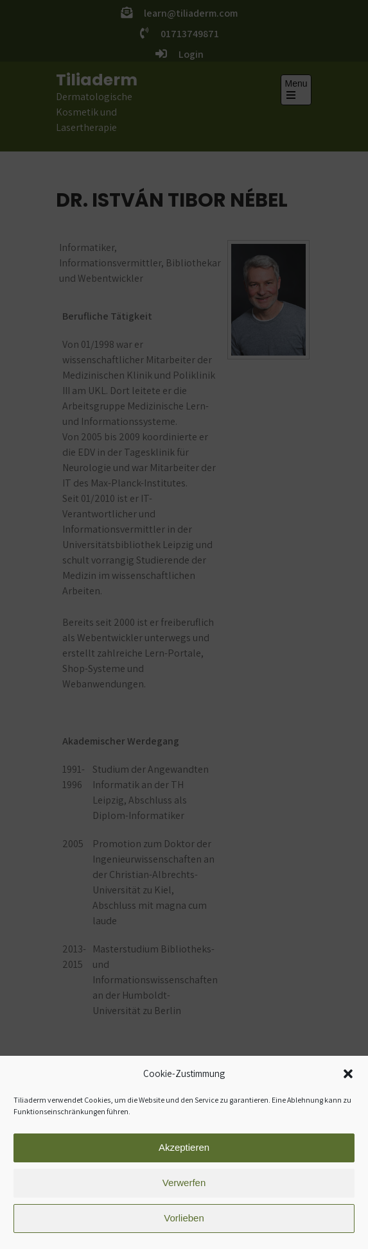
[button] (348, 1081)
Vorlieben (184, 1225)
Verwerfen (184, 1190)
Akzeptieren (184, 1155)
